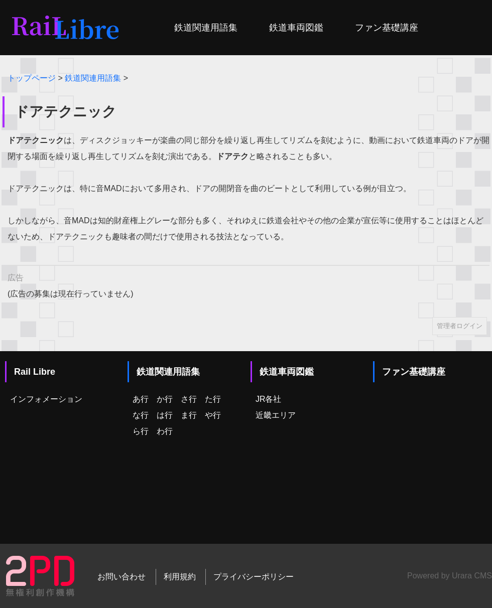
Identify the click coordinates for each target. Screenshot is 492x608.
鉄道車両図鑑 (296, 28)
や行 (213, 415)
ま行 (189, 415)
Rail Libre (34, 372)
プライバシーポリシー (253, 576)
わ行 (165, 431)
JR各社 (269, 399)
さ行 (189, 399)
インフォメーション (46, 399)
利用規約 (180, 576)
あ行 (141, 399)
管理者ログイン (459, 326)
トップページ (32, 78)
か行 (165, 399)
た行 (213, 399)
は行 (165, 415)
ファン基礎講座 (386, 28)
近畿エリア (276, 415)
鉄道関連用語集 (205, 28)
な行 (141, 415)
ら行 (141, 431)
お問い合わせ (121, 576)
